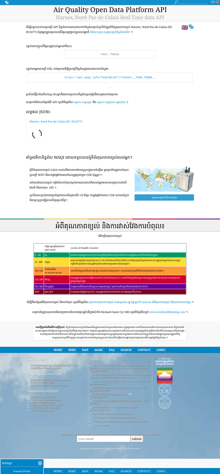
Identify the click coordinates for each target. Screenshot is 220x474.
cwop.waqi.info (98, 396)
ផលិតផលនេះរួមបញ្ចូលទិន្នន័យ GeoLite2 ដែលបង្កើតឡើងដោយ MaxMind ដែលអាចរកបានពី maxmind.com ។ (120, 375)
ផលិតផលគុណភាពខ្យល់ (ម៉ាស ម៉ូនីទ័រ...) (48, 404)
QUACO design (101, 424)
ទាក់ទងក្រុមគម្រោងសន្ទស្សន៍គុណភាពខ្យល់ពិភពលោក (54, 365)
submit (137, 439)
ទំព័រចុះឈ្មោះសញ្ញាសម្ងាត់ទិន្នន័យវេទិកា (110, 32)
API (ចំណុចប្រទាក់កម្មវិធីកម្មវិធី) (45, 407)
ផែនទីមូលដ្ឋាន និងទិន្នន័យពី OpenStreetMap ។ (115, 417)
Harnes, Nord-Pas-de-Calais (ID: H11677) (55, 121)
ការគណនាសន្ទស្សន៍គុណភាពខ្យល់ (46, 399)
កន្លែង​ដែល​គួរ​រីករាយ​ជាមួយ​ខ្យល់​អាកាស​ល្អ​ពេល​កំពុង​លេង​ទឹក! (120, 421)
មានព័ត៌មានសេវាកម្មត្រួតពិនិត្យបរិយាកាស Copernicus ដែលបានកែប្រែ (119, 401)
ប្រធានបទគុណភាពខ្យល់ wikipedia (108, 302)
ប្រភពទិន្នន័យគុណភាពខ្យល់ (43, 396)
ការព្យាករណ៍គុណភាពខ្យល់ (42, 402)
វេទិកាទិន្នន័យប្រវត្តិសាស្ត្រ (42, 410)
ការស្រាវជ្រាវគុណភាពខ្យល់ (45, 374)
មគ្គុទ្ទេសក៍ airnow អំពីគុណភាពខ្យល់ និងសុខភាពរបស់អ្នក (161, 302)
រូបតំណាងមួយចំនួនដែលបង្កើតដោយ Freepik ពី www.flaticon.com (113, 408)
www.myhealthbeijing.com (167, 312)
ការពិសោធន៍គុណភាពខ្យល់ (42, 382)
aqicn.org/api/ (83, 102)
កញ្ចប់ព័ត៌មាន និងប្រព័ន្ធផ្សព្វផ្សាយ (45, 367)
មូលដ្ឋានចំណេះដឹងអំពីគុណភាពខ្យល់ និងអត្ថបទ (52, 379)
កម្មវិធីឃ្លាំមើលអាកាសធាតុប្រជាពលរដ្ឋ (110, 393)
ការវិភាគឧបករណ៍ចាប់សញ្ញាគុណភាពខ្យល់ (49, 385)
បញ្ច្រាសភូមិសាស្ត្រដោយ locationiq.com (112, 413)
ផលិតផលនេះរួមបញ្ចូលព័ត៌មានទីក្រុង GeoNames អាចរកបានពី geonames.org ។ (120, 382)
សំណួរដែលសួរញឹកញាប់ (43, 391)
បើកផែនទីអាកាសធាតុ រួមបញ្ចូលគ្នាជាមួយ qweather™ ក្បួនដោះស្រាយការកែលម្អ (118, 388)
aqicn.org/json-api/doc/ (111, 102)
